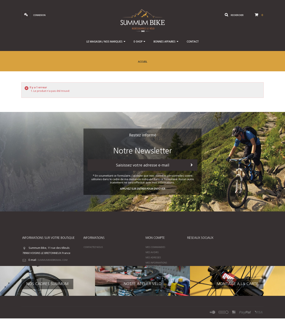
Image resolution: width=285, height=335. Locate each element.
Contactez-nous (93, 247)
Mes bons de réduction (159, 271)
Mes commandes (155, 247)
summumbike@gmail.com (53, 260)
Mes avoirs (152, 252)
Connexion (39, 15)
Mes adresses (153, 257)
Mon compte (155, 237)
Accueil (142, 61)
